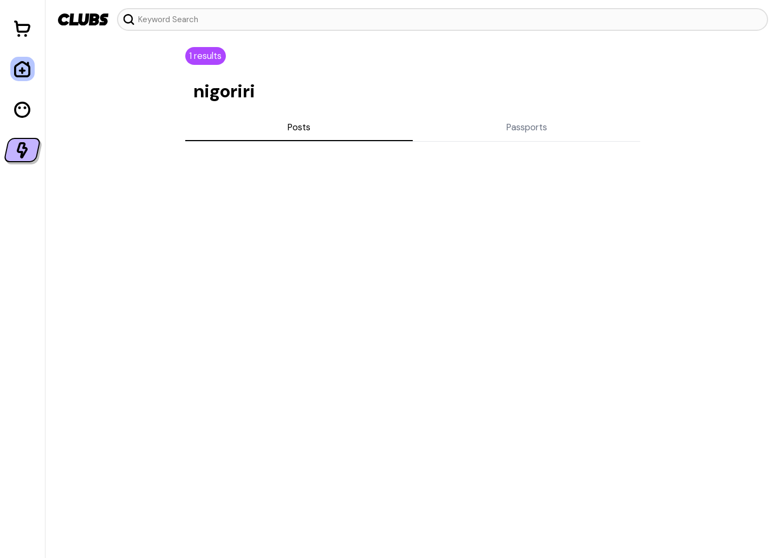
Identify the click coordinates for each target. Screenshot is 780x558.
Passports (526, 127)
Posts (298, 127)
